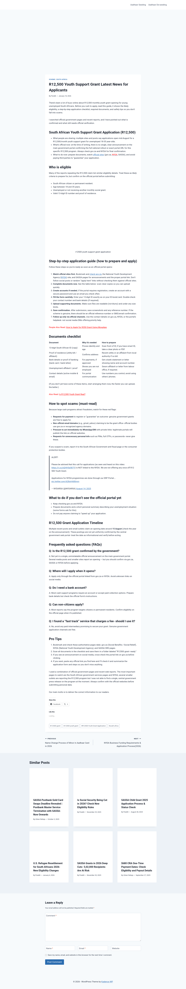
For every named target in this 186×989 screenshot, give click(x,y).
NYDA (63, 277)
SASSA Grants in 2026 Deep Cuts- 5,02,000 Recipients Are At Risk (92, 867)
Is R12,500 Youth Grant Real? (72, 394)
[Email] (93, 948)
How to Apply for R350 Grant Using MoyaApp (86, 327)
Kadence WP (107, 981)
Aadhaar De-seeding (157, 5)
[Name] (60, 948)
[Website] (126, 948)
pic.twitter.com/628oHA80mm (65, 481)
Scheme (52, 79)
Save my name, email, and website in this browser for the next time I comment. (80, 955)
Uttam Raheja (40, 819)
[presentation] (49, 781)
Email (82, 948)
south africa (114, 726)
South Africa (61, 79)
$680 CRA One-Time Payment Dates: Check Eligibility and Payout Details (136, 867)
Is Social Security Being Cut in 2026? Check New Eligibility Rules (92, 804)
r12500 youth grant (70, 726)
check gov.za (96, 274)
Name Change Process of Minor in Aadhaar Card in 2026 (68, 742)
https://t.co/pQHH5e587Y (63, 467)
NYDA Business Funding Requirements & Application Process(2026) (118, 742)
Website (115, 948)
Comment (51, 915)
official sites (98, 154)
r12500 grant (55, 726)
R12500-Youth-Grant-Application (93, 726)
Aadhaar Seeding (138, 5)
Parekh (53, 96)
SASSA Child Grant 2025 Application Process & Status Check (134, 804)
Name (49, 948)
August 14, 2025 (83, 488)
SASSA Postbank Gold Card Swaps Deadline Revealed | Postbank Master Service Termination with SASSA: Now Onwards (48, 807)
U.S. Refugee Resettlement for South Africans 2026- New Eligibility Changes (48, 867)
